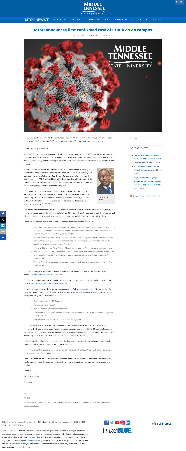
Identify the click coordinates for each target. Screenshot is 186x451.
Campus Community (109, 35)
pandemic (85, 403)
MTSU (180, 2)
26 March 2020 (93, 35)
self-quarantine (95, 403)
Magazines (58, 20)
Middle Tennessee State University (65, 403)
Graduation (121, 20)
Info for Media (153, 20)
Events (107, 20)
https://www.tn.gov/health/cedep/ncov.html (49, 283)
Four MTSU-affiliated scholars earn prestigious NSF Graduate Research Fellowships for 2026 (147, 159)
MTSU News (35, 20)
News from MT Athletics (146, 196)
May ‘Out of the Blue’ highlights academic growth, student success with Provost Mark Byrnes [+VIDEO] (147, 181)
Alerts (136, 20)
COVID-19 (49, 403)
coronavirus (42, 403)
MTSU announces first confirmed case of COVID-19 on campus (93, 29)
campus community (30, 403)
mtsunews (79, 35)
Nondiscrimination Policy (31, 440)
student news (34, 406)
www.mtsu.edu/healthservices (85, 292)
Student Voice (91, 20)
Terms (28, 447)
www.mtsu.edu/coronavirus (43, 274)
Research (75, 20)
